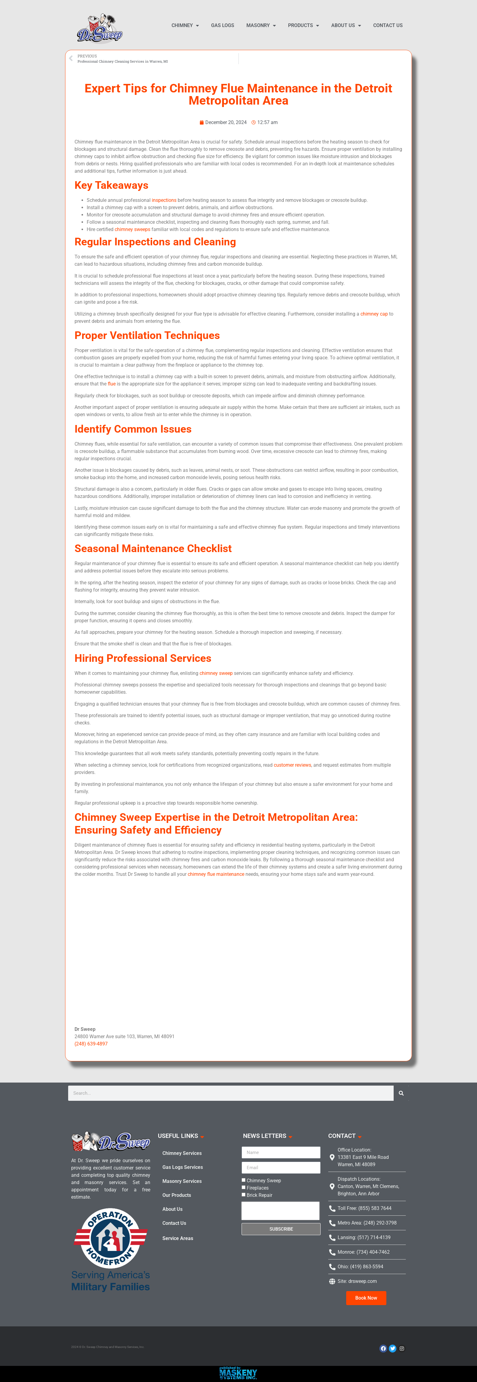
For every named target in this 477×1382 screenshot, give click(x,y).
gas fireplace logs (238, 951)
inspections (164, 200)
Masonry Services (182, 1181)
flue (112, 384)
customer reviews (292, 765)
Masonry (261, 25)
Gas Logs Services (182, 1167)
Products (303, 25)
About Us (346, 25)
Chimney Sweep (264, 1180)
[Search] (401, 1093)
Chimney (185, 25)
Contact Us (388, 25)
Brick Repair (259, 1195)
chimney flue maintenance (216, 874)
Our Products (176, 1195)
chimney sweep (216, 673)
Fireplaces (258, 1188)
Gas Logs (222, 25)
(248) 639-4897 (91, 1044)
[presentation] (280, 1211)
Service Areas (177, 1238)
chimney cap (374, 314)
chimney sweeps (132, 229)
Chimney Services (182, 1153)
